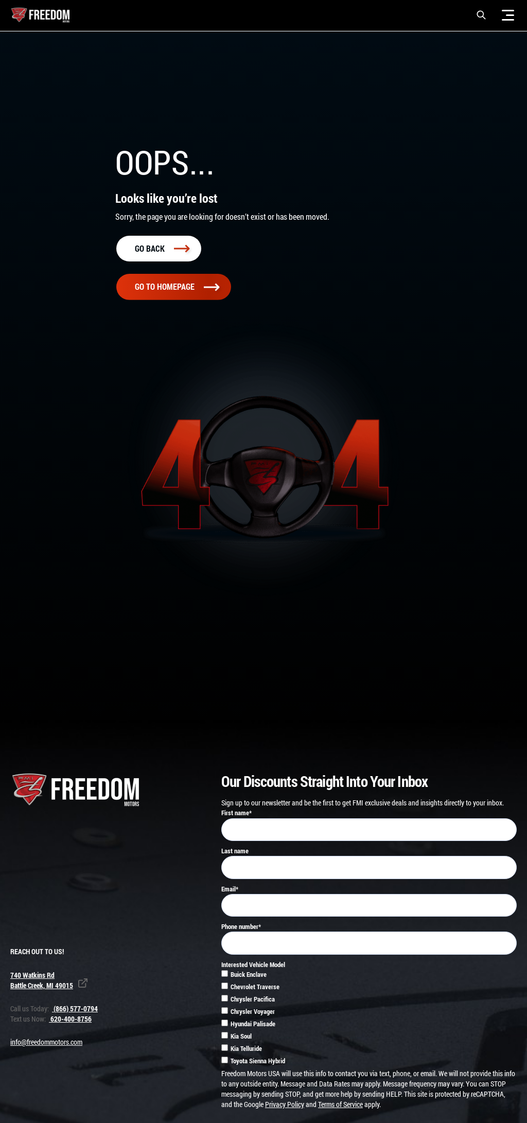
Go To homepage (177, 286)
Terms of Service (340, 1104)
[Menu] (508, 15)
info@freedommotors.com (46, 1042)
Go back (162, 248)
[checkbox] (369, 1019)
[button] (481, 15)
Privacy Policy (284, 1104)
